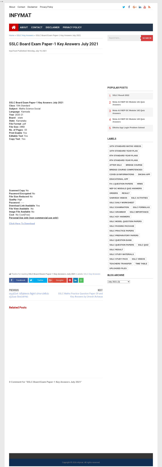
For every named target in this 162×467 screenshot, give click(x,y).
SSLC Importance (139, 212)
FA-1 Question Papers (121, 184)
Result (126, 193)
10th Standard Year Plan (123, 151)
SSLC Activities (139, 198)
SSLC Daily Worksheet (121, 202)
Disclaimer (33, 7)
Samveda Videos (118, 198)
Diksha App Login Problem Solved (128, 127)
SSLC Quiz (143, 245)
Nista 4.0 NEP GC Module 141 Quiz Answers (128, 103)
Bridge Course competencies (125, 170)
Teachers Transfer (120, 264)
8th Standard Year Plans (123, 155)
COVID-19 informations (121, 174)
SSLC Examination (119, 207)
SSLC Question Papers (121, 245)
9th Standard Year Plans (123, 160)
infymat (80, 462)
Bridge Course (134, 165)
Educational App (118, 179)
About (12, 7)
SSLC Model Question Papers (125, 221)
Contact (21, 7)
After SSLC (115, 165)
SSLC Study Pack (118, 259)
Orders (113, 193)
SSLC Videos (138, 259)
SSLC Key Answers (92, 274)
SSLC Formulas (141, 207)
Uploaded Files (118, 268)
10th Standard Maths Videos (125, 146)
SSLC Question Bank (120, 240)
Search (146, 38)
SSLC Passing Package (121, 226)
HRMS (140, 184)
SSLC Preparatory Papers (123, 235)
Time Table (141, 264)
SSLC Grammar (117, 212)
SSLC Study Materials (121, 254)
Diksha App (144, 174)
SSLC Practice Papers (121, 231)
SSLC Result (116, 249)
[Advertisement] (56, 77)
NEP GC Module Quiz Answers (125, 188)
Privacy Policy (46, 7)
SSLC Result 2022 (120, 95)
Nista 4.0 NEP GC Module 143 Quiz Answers (128, 120)
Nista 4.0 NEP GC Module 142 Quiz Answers (128, 111)
